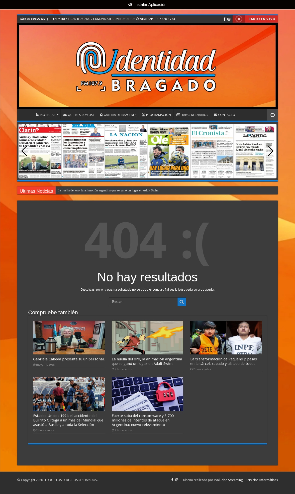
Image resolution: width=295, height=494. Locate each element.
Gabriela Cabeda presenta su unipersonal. (69, 359)
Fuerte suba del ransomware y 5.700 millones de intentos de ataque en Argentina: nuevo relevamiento (143, 420)
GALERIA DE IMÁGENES (118, 115)
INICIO (26, 114)
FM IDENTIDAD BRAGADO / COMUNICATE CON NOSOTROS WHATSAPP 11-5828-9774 (114, 19)
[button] (270, 151)
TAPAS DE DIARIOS (192, 115)
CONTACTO (224, 115)
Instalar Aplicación (147, 4)
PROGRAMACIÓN (156, 115)
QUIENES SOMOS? (78, 115)
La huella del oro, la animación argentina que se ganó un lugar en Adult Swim (108, 190)
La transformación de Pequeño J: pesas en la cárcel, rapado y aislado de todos (223, 361)
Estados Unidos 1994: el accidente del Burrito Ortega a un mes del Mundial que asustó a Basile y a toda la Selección (68, 420)
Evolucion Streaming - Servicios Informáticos (246, 480)
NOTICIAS (45, 115)
